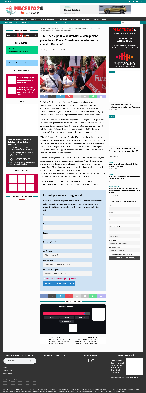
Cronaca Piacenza (20, 19)
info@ (118, 370)
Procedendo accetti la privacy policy (61, 278)
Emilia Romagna (82, 317)
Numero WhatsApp (50, 242)
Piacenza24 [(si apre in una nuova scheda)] (28, 63)
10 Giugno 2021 (47, 50)
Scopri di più (115, 372)
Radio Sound (9, 1)
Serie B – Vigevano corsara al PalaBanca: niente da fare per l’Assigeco (19, 142)
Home (7, 19)
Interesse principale (51, 269)
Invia (26, 51)
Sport (33, 19)
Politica (85, 19)
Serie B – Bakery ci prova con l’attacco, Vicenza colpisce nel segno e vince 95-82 (124, 151)
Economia (74, 19)
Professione (47, 251)
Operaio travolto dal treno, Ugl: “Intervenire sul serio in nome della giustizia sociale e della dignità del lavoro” (124, 191)
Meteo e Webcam (100, 19)
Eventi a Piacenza (48, 19)
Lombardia (67, 317)
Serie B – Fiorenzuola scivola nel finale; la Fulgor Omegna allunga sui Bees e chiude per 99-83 (22, 153)
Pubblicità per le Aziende (10, 380)
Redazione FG (58, 50)
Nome (45, 215)
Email (45, 233)
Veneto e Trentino (66, 321)
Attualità (63, 19)
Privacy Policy (112, 391)
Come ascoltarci (7, 374)
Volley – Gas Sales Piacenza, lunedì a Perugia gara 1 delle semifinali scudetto (124, 177)
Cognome (47, 224)
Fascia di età (48, 260)
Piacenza (51, 317)
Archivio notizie (7, 370)
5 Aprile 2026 (114, 110)
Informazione (7, 377)
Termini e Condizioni (121, 391)
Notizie (51, 28)
